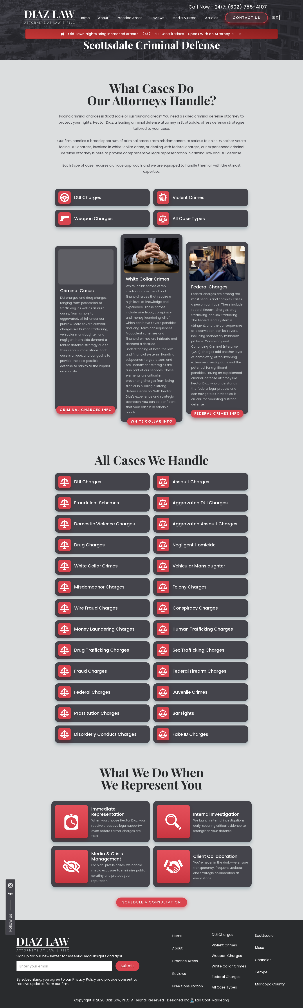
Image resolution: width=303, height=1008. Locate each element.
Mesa (259, 948)
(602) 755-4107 (228, 7)
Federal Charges (226, 977)
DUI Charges (222, 935)
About (103, 17)
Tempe (261, 972)
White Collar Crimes (229, 966)
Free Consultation (187, 986)
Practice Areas (129, 17)
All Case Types (224, 987)
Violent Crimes (224, 945)
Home (84, 17)
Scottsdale (264, 935)
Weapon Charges (227, 956)
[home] (49, 17)
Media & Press (184, 17)
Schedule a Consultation (151, 902)
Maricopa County (270, 984)
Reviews (157, 17)
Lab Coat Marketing (212, 1000)
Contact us (246, 17)
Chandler (263, 960)
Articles (211, 17)
